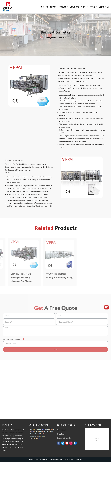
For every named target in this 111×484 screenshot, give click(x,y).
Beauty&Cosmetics (64, 460)
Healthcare (61, 456)
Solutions (74, 6)
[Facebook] (58, 464)
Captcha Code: (14, 340)
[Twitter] (62, 464)
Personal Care (62, 452)
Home (40, 6)
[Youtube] (66, 464)
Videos (84, 6)
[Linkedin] (75, 464)
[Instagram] (70, 464)
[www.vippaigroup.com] (8, 7)
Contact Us (104, 6)
